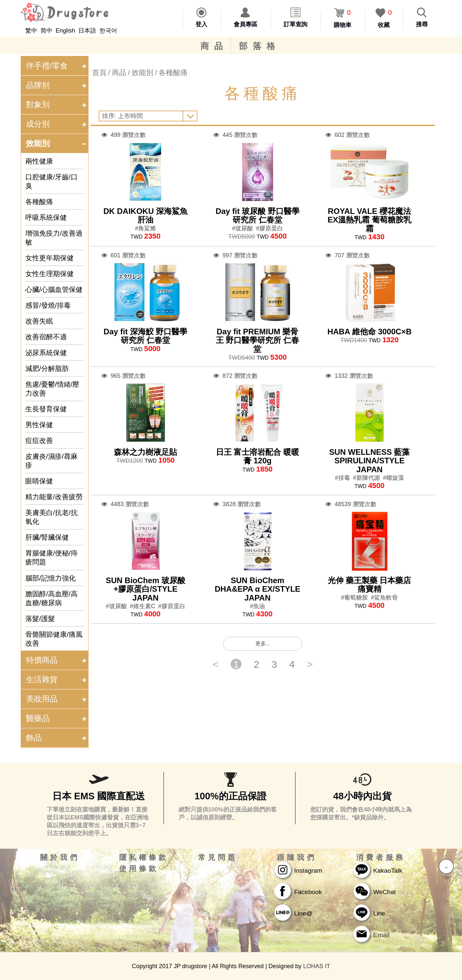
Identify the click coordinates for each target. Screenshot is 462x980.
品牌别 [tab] (57, 85)
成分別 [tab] (57, 123)
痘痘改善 (39, 440)
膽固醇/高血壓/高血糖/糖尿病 (51, 598)
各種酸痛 (39, 201)
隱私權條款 (143, 858)
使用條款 (139, 869)
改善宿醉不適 (46, 337)
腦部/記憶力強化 (50, 578)
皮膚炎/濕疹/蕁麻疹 (51, 460)
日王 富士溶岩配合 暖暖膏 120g (257, 456)
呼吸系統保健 (46, 217)
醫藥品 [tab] (57, 718)
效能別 (142, 72)
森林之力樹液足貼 (145, 452)
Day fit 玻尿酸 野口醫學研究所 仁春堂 (257, 215)
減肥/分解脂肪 (47, 368)
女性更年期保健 (49, 258)
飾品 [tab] (57, 737)
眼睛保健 (39, 481)
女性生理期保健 (49, 273)
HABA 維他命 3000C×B (369, 331)
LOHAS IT (316, 966)
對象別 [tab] (57, 104)
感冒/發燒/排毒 (48, 305)
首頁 (99, 72)
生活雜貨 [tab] (57, 679)
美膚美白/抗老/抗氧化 (51, 517)
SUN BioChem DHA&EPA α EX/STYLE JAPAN (257, 589)
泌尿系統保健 (46, 352)
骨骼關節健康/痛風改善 (54, 639)
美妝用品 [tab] (57, 698)
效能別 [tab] (57, 143)
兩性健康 (39, 161)
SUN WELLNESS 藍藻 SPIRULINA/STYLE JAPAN (369, 461)
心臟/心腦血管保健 (54, 289)
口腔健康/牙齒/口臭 (51, 181)
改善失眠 (39, 321)
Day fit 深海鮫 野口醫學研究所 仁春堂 (146, 336)
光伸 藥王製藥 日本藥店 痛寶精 (369, 584)
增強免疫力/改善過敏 (54, 237)
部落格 (259, 46)
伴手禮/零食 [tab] (57, 65)
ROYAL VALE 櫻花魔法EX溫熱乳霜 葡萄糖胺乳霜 (369, 220)
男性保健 (39, 424)
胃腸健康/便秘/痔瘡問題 (51, 557)
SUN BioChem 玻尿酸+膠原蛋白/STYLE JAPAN (145, 589)
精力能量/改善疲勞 (54, 497)
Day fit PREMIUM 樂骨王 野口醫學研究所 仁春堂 (257, 340)
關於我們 (60, 858)
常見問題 (218, 858)
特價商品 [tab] (57, 660)
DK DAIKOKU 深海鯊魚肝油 (145, 215)
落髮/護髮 (40, 618)
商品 (214, 46)
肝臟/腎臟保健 (47, 537)
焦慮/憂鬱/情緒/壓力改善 (52, 388)
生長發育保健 (46, 409)
